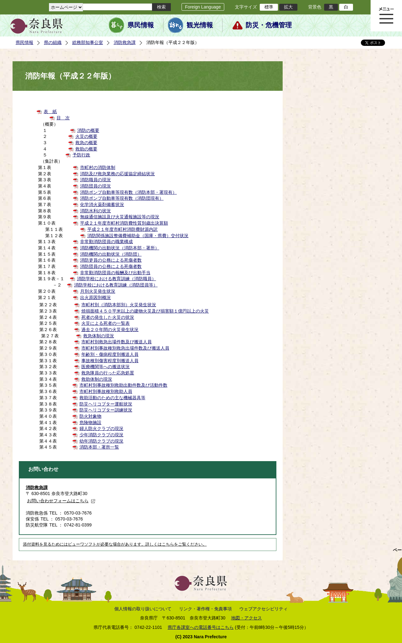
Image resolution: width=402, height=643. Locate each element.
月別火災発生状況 (97, 291)
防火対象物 (90, 416)
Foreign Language (203, 6)
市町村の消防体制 (97, 167)
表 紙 (50, 111)
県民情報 (141, 25)
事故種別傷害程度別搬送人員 (110, 360)
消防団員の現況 (95, 185)
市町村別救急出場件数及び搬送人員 (116, 341)
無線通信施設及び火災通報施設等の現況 (119, 216)
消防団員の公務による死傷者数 (111, 266)
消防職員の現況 (95, 179)
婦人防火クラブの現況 (101, 428)
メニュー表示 (386, 15)
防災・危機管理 (269, 25)
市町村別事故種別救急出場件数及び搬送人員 (125, 348)
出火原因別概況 (95, 297)
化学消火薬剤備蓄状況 (102, 204)
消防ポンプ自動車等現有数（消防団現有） (122, 198)
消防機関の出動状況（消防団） (111, 254)
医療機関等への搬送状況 (105, 366)
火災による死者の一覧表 (105, 323)
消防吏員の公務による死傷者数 (111, 260)
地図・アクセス (246, 617)
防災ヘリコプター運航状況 (105, 403)
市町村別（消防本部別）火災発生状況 (118, 304)
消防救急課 (125, 42)
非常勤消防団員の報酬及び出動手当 (115, 272)
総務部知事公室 (87, 42)
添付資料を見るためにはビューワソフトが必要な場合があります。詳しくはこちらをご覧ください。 (115, 544)
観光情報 (200, 25)
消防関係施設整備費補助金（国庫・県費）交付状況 (137, 235)
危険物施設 (90, 422)
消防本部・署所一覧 (99, 447)
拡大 (288, 6)
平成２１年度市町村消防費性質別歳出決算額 (124, 223)
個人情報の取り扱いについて (142, 608)
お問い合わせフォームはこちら (61, 500)
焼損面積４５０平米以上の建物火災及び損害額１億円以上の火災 (145, 310)
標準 (268, 6)
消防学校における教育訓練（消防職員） (116, 278)
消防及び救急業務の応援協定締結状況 (117, 173)
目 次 (63, 117)
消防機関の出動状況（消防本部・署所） (119, 247)
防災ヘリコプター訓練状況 (105, 409)
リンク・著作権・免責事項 (205, 608)
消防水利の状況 (95, 210)
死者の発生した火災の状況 (107, 317)
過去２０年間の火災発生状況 (110, 329)
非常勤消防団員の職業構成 (106, 241)
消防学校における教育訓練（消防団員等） (116, 284)
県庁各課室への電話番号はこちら (201, 627)
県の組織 (53, 42)
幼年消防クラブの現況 (101, 441)
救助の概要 (86, 148)
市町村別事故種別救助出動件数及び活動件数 (123, 385)
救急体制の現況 (98, 335)
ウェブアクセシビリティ (263, 608)
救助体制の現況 (96, 379)
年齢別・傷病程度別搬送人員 (110, 354)
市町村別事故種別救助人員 (105, 391)
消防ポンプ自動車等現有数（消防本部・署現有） (128, 192)
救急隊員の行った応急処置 (107, 372)
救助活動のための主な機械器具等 (112, 397)
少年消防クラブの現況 (101, 434)
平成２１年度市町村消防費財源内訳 (122, 229)
